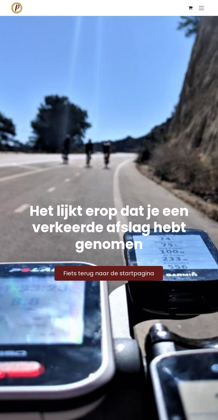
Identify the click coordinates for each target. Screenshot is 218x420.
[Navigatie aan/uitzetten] (201, 7)
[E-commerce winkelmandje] (190, 8)
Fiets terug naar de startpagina (108, 273)
